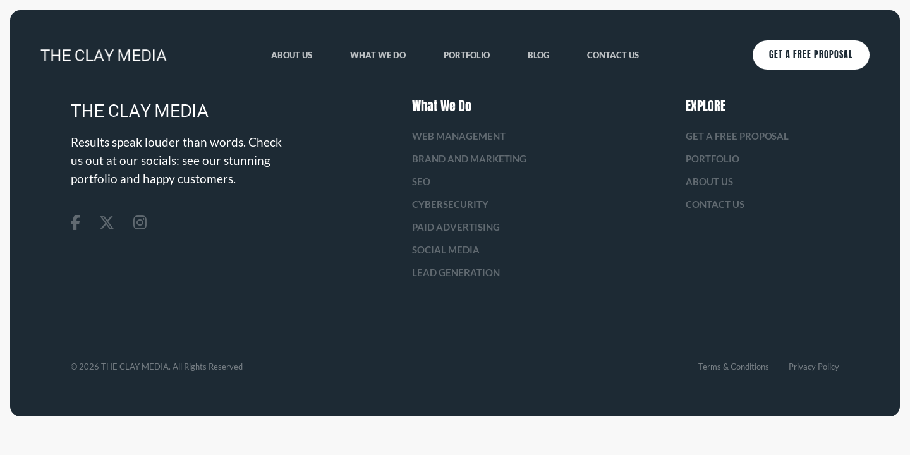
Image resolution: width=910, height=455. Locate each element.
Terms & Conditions (733, 366)
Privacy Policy (814, 366)
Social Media (446, 249)
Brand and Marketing (469, 158)
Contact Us (613, 55)
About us (291, 55)
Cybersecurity (450, 204)
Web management (459, 136)
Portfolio (467, 55)
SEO (421, 181)
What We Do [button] (378, 55)
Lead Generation (456, 272)
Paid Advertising (456, 227)
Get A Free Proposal (811, 54)
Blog (538, 55)
